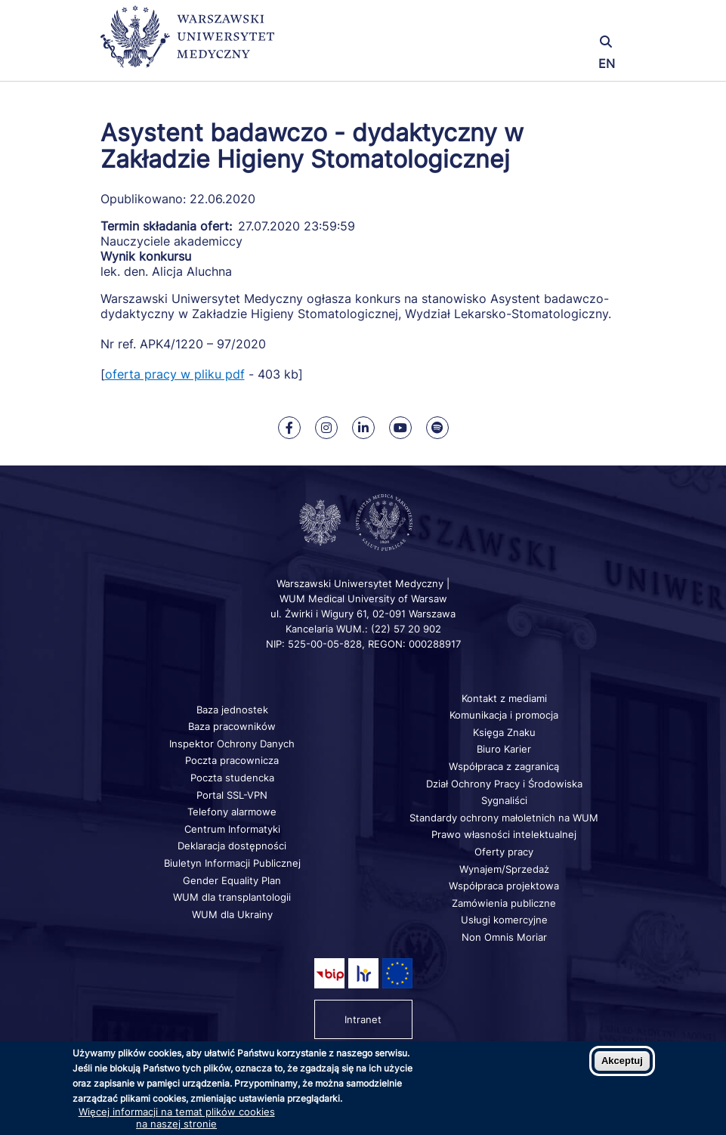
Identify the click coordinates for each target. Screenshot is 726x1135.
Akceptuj (622, 1060)
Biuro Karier (504, 749)
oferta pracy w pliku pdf (175, 374)
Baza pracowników (232, 726)
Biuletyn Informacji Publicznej (232, 863)
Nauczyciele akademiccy (171, 241)
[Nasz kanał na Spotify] (437, 427)
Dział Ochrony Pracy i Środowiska (504, 784)
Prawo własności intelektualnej (503, 834)
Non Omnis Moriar (504, 937)
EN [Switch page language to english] (606, 63)
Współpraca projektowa (504, 886)
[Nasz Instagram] (326, 427)
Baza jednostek (232, 710)
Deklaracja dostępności (232, 846)
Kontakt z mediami (504, 698)
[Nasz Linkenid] (363, 427)
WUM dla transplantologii (232, 897)
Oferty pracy (503, 852)
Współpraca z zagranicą (504, 766)
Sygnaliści (504, 800)
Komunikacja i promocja (504, 715)
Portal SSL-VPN (231, 795)
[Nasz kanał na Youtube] (400, 427)
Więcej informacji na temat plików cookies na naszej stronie (177, 1118)
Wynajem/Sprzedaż (504, 869)
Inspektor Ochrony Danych (232, 744)
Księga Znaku (504, 732)
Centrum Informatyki (232, 829)
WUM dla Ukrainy (232, 914)
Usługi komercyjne (504, 920)
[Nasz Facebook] (289, 427)
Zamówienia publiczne (504, 903)
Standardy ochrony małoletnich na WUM (503, 818)
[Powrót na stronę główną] (187, 43)
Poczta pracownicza (232, 760)
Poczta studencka (232, 778)
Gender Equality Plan (232, 880)
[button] (539, 20)
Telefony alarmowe (231, 812)
